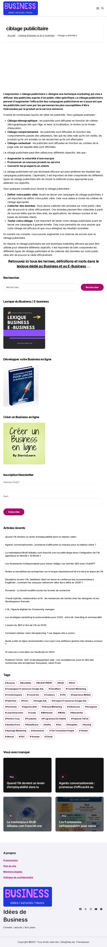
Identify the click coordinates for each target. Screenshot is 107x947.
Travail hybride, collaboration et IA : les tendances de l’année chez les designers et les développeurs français (52, 600)
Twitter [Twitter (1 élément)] (84, 730)
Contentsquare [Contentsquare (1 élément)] (14, 695)
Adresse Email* (11, 482)
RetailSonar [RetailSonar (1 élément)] (33, 724)
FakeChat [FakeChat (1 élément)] (11, 701)
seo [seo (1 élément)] (59, 724)
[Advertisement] (54, 67)
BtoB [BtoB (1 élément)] (61, 683)
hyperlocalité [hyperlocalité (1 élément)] (30, 707)
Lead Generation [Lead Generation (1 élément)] (15, 713)
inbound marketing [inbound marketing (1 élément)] (52, 707)
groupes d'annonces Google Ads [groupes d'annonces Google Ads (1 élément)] (70, 701)
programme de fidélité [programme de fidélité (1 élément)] (54, 719)
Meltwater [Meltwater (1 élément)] (47, 713)
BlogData (66, 942)
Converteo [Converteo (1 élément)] (34, 695)
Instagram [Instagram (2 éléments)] (92, 707)
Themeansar (82, 942)
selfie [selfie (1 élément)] (48, 724)
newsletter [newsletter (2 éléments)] (77, 713)
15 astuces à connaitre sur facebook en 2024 (30, 652)
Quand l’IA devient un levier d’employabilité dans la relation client (40, 536)
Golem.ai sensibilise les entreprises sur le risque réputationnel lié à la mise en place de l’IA (54, 571)
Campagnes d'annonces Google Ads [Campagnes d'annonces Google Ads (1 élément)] (25, 689)
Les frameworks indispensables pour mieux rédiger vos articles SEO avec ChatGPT (50, 563)
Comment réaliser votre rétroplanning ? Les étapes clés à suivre (40, 633)
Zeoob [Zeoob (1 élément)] (49, 736)
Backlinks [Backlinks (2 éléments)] (26, 683)
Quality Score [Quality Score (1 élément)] (13, 724)
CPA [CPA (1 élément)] (63, 695)
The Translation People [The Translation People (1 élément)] (62, 730)
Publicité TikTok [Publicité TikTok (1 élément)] (80, 719)
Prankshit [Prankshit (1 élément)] (32, 719)
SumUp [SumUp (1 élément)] (87, 724)
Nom (5, 496)
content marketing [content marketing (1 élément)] (76, 689)
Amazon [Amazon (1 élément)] (11, 683)
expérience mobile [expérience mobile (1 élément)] (81, 695)
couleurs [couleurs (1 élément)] (50, 695)
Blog (12, 777)
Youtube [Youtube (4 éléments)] (35, 736)
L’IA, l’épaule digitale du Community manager (29, 609)
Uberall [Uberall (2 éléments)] (10, 736)
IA (63, 777)
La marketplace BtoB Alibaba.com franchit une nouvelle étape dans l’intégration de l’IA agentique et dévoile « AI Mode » (52, 554)
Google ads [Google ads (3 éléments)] (41, 701)
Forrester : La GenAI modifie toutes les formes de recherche (37, 590)
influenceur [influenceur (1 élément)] (74, 707)
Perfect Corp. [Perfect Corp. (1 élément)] (13, 719)
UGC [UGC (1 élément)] (22, 736)
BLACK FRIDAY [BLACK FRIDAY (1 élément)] (45, 683)
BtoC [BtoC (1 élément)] (72, 683)
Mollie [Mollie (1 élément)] (62, 713)
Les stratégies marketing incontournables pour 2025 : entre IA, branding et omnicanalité (53, 617)
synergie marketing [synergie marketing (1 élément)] (16, 730)
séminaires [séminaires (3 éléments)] (38, 730)
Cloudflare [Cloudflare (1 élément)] (55, 689)
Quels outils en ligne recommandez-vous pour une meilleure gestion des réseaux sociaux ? (54, 642)
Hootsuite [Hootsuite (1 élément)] (12, 707)
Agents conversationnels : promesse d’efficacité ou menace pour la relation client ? (50, 544)
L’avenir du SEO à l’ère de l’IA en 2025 (25, 625)
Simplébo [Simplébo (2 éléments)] (72, 724)
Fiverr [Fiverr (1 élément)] (26, 701)
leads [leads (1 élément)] (33, 713)
